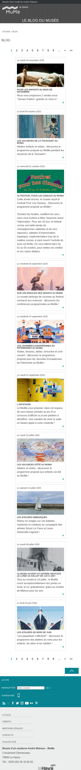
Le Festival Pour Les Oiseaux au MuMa (40, 195)
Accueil (6, 32)
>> (71, 50)
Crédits (6, 721)
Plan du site (9, 742)
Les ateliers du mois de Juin (34, 632)
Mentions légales (12, 728)
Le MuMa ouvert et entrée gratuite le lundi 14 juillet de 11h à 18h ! (39, 574)
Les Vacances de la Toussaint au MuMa (37, 142)
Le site (5, 680)
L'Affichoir (24, 404)
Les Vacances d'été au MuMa (34, 464)
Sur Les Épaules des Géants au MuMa (40, 293)
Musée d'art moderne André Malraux (19, 2)
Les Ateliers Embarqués (32, 517)
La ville (6, 715)
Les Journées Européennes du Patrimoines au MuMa (36, 347)
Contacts (7, 735)
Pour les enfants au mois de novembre (34, 90)
